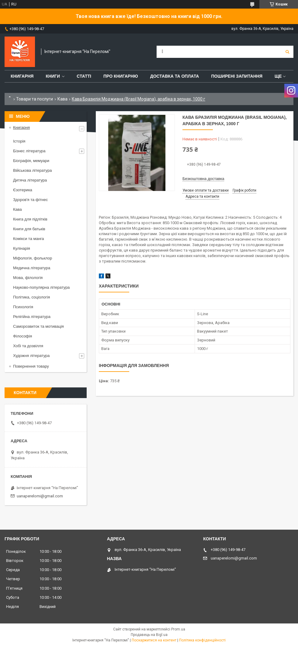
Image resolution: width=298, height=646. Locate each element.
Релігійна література (31, 316)
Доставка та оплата (174, 76)
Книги (53, 76)
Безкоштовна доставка (203, 178)
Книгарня (22, 76)
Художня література (31, 355)
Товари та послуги (34, 99)
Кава (62, 99)
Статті (84, 76)
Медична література (31, 268)
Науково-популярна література (41, 287)
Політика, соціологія (31, 297)
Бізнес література (29, 151)
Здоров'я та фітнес (30, 199)
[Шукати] (287, 52)
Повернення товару (31, 366)
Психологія (23, 307)
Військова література (32, 170)
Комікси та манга (28, 238)
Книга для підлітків (30, 219)
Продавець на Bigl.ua (149, 635)
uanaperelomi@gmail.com (40, 496)
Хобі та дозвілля (28, 346)
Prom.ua (178, 629)
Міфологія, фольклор (32, 258)
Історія (19, 141)
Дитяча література (30, 180)
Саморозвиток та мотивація (38, 326)
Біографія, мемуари (31, 160)
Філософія (22, 336)
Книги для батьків (29, 229)
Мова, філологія (28, 277)
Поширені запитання (236, 76)
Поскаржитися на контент (154, 640)
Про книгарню (120, 76)
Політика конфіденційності (202, 640)
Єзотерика (22, 190)
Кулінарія (21, 248)
